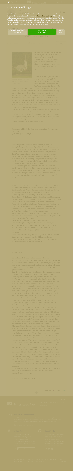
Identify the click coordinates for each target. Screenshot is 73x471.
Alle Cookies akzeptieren (42, 31)
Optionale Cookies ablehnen (17, 31)
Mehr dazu (61, 31)
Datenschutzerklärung (44, 16)
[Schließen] (36, 2)
